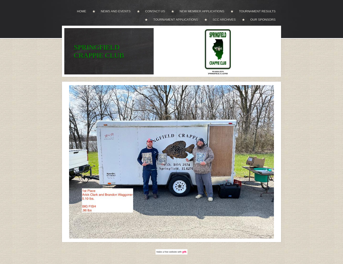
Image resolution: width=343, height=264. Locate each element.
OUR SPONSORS (263, 19)
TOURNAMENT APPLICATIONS (175, 19)
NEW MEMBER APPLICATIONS (202, 11)
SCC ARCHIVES (224, 19)
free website (171, 251)
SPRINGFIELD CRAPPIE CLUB (99, 51)
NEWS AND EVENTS (116, 11)
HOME (81, 11)
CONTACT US (155, 11)
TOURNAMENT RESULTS (257, 11)
